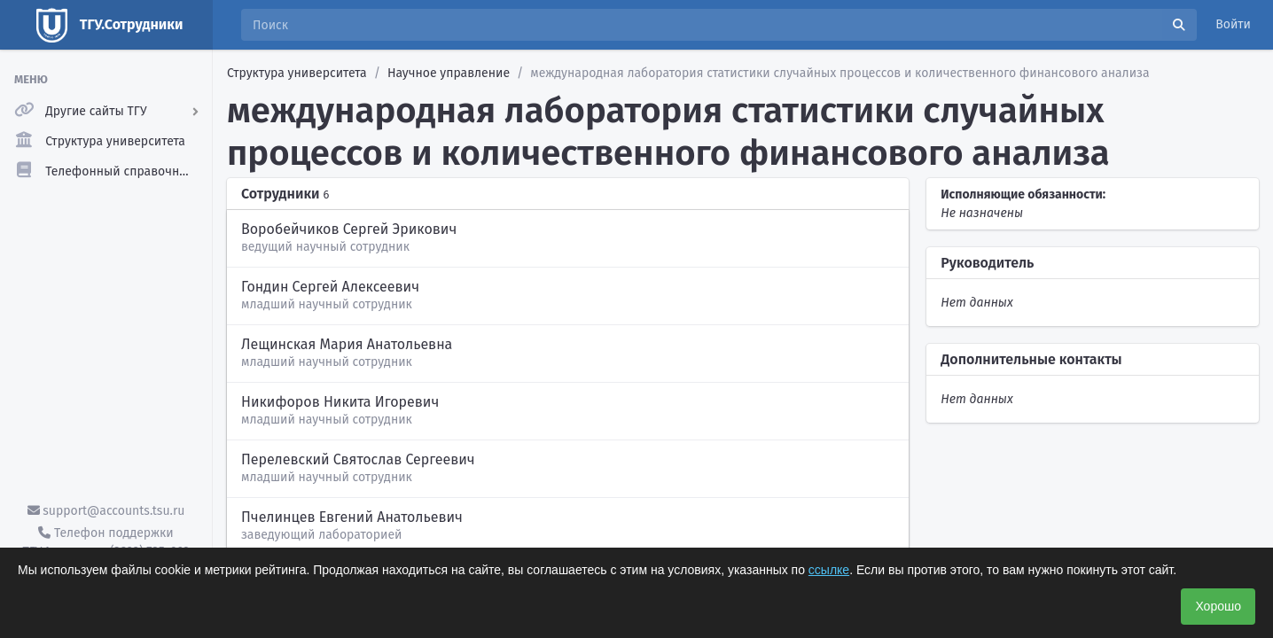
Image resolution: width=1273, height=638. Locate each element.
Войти (1233, 24)
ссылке (828, 570)
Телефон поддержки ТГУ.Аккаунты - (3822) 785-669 (105, 542)
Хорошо (1218, 606)
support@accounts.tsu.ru (106, 510)
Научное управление (448, 73)
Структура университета (297, 73)
